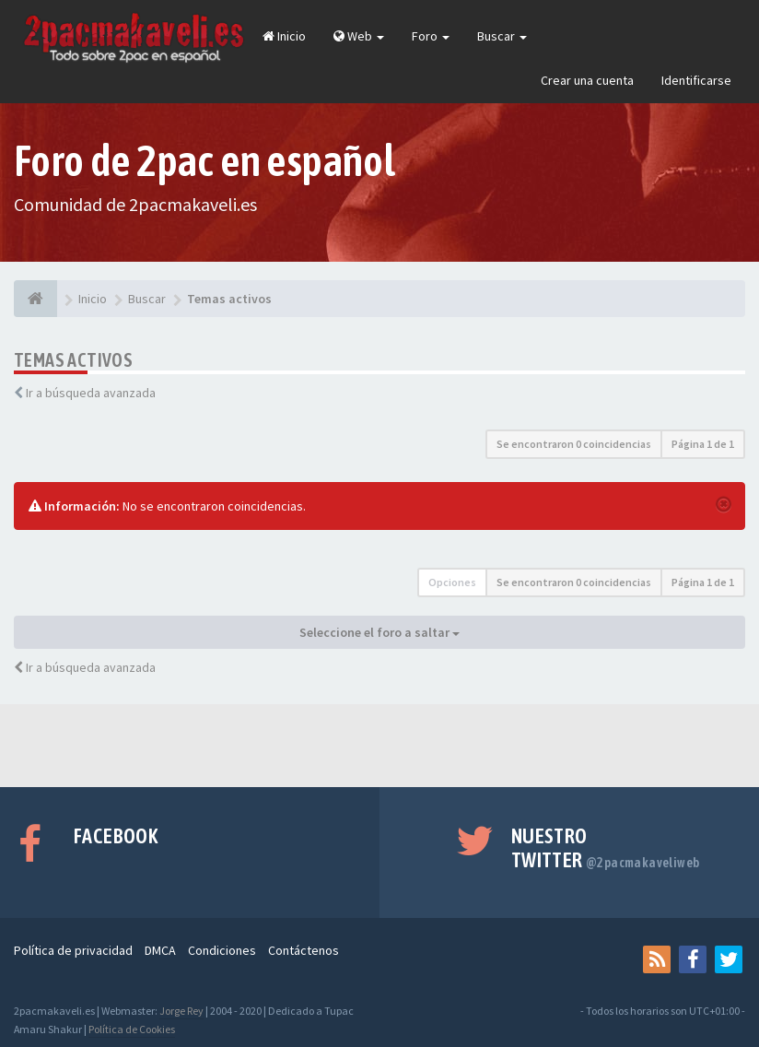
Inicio (284, 36)
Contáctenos (303, 950)
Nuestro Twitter (605, 848)
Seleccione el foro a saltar (379, 632)
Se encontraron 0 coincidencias (573, 444)
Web (358, 36)
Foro (431, 36)
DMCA (160, 950)
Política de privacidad (73, 950)
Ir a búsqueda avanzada (91, 392)
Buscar (502, 36)
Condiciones (222, 950)
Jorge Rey (181, 1011)
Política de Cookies (131, 1029)
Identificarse (696, 80)
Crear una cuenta (587, 80)
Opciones (452, 582)
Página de (702, 444)
